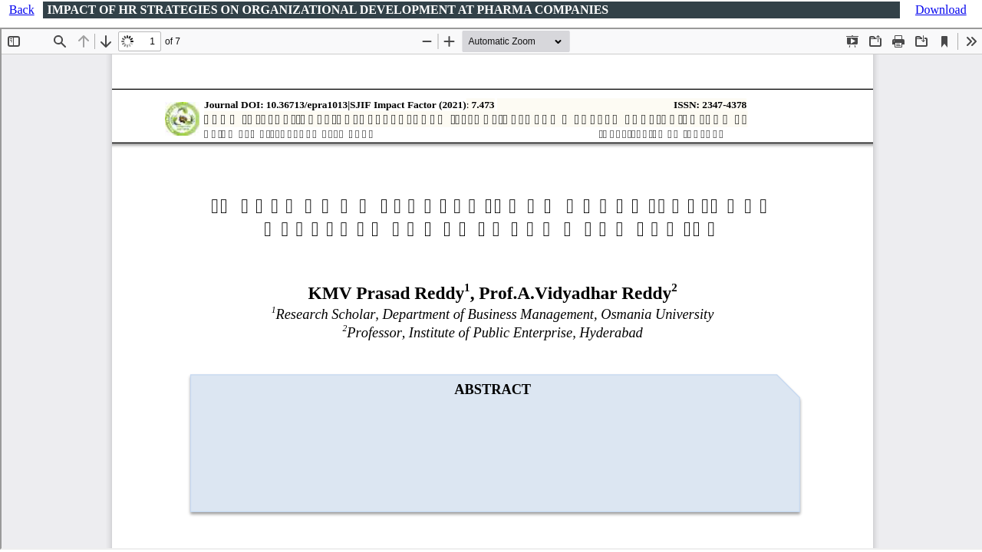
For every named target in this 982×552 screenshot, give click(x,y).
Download (941, 9)
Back (22, 9)
